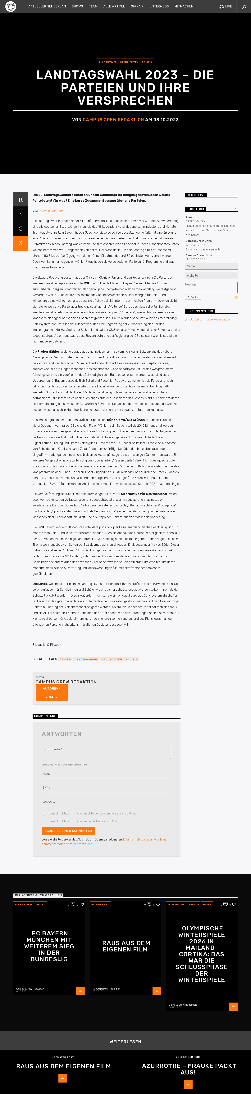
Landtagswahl (86, 943)
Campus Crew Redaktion (113, 250)
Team (93, 6)
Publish (195, 581)
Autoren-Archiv (51, 977)
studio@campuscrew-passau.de (209, 603)
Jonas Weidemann (51, 495)
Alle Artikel (114, 6)
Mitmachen (184, 6)
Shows (77, 6)
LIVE (225, 6)
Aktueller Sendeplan (47, 6)
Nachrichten (129, 192)
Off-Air (137, 6)
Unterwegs (159, 6)
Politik (147, 192)
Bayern (65, 943)
